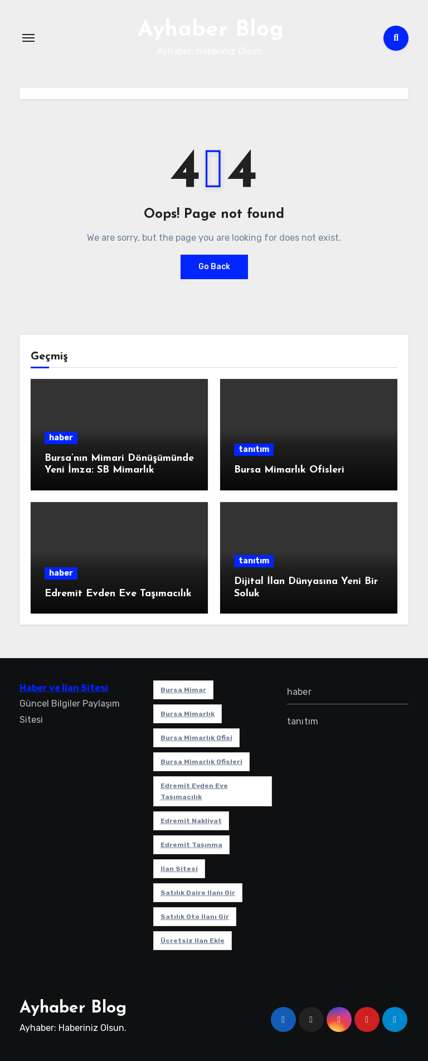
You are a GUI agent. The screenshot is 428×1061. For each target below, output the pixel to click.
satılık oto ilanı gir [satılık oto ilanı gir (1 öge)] (194, 917)
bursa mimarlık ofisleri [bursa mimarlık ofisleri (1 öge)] (201, 762)
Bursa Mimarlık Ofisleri (289, 470)
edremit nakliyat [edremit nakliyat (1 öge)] (191, 821)
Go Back (214, 266)
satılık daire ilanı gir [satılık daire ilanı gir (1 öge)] (197, 893)
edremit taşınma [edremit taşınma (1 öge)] (191, 845)
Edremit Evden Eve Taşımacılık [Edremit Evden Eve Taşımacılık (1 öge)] (194, 791)
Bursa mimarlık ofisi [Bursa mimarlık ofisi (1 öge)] (196, 738)
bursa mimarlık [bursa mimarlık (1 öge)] (187, 714)
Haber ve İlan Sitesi (64, 688)
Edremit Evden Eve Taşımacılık (118, 593)
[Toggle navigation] (28, 38)
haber (61, 437)
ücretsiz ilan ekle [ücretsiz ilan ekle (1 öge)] (192, 941)
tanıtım (254, 449)
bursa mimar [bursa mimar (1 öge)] (183, 690)
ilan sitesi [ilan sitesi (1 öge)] (179, 869)
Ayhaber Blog (211, 30)
